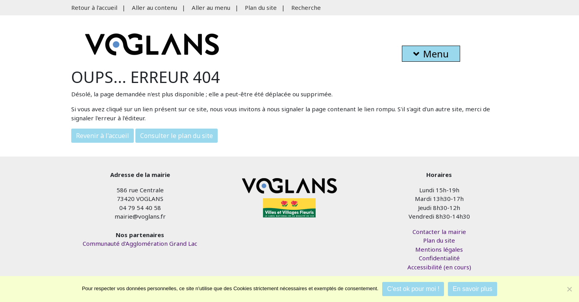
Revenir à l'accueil (102, 135)
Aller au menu (211, 7)
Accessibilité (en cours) (439, 267)
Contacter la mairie (439, 232)
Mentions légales (439, 249)
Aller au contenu (154, 7)
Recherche (306, 7)
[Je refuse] (569, 289)
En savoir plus (472, 288)
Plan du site (261, 7)
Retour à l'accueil (94, 7)
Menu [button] (431, 53)
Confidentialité (439, 258)
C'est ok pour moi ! (413, 288)
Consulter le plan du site (176, 135)
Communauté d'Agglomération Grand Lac (140, 243)
